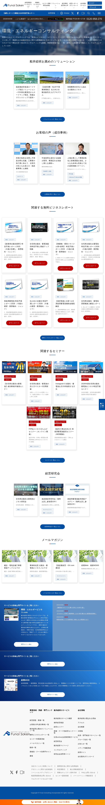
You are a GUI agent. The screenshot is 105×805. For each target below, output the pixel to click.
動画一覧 (33, 753)
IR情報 (80, 737)
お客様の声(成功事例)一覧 (39, 730)
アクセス (81, 728)
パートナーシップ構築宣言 (83, 781)
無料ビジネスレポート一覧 (39, 740)
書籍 (31, 761)
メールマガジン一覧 (37, 749)
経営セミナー (59, 732)
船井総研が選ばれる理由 (87, 724)
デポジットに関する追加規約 (42, 775)
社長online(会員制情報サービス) (66, 743)
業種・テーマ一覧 (37, 24)
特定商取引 (61, 775)
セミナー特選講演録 (37, 745)
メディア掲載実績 (84, 754)
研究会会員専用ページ (62, 760)
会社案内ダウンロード (86, 762)
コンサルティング (60, 755)
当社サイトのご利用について (42, 772)
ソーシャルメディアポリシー (42, 778)
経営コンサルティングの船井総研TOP (15, 24)
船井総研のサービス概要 (63, 724)
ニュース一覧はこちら (55, 19)
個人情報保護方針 (76, 775)
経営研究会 (58, 747)
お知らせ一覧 (83, 749)
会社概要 (81, 732)
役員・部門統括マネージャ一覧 (89, 741)
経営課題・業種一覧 (37, 726)
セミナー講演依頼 (62, 781)
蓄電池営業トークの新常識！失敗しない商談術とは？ (73, 625)
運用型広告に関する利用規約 (68, 772)
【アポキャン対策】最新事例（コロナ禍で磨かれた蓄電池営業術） (77, 619)
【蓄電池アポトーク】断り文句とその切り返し (71, 613)
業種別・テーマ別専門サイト (40, 757)
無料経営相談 (59, 728)
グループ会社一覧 (84, 745)
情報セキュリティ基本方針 (67, 778)
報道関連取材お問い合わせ (41, 781)
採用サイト (82, 758)
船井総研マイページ (61, 751)
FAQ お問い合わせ (88, 778)
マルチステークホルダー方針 (42, 784)
